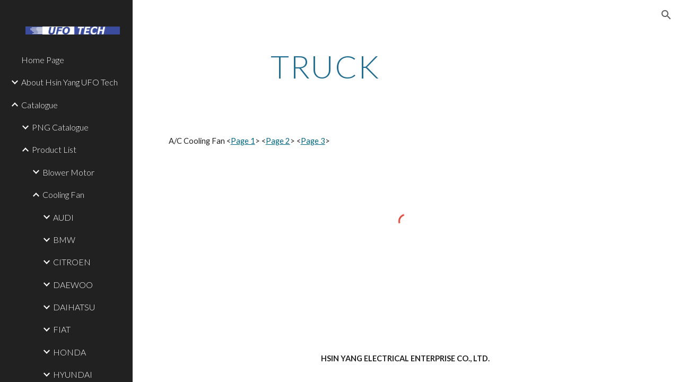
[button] (666, 15)
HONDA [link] (69, 352)
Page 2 (278, 140)
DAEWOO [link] (73, 285)
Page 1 (243, 140)
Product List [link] (54, 149)
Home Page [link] (42, 60)
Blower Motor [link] (68, 172)
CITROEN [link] (72, 262)
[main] (325, 66)
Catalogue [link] (39, 105)
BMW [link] (64, 240)
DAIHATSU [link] (74, 307)
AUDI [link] (63, 217)
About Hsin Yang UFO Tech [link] (69, 82)
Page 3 (313, 140)
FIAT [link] (62, 329)
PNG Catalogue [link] (60, 127)
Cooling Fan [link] (63, 194)
